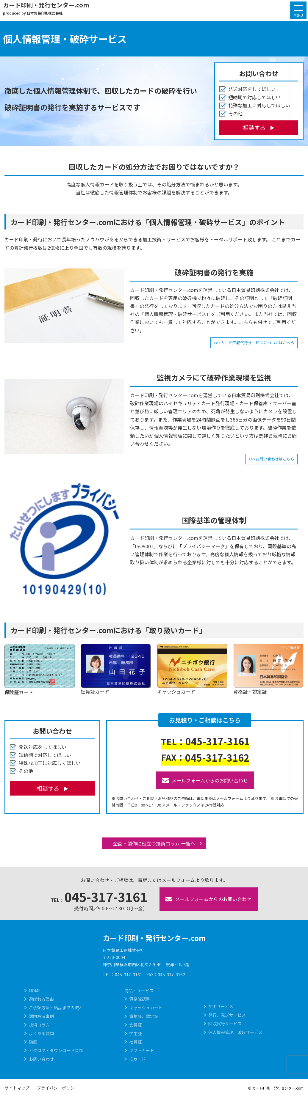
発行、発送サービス (227, 1015)
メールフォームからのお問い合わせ (205, 780)
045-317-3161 (205, 741)
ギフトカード (141, 1050)
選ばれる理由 (41, 999)
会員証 (135, 1025)
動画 (33, 1042)
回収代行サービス (225, 1024)
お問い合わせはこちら (275, 459)
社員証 (135, 1042)
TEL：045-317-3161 (122, 974)
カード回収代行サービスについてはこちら (257, 342)
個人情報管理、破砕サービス (235, 1032)
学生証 (135, 1033)
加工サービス (220, 1006)
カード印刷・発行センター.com (154, 938)
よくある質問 (41, 1033)
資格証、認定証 (143, 1016)
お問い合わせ (41, 1059)
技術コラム (39, 1025)
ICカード (137, 1059)
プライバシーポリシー (58, 1088)
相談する (254, 127)
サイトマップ (16, 1088)
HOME (35, 991)
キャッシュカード (145, 1007)
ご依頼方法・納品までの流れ (56, 1007)
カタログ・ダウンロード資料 (56, 1050)
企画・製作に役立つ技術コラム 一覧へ (154, 843)
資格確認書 (139, 999)
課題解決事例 (41, 1016)
